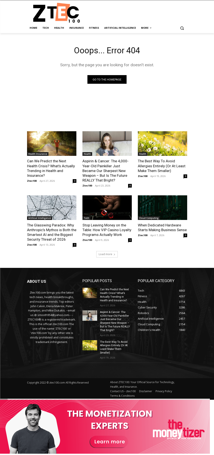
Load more (107, 254)
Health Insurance (37, 154)
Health (87, 154)
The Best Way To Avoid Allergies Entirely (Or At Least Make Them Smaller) (161, 166)
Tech (86, 218)
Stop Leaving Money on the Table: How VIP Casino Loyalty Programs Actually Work (106, 230)
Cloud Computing (149, 218)
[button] (182, 28)
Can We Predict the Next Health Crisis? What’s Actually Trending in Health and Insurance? (51, 168)
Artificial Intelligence (39, 218)
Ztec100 (32, 180)
